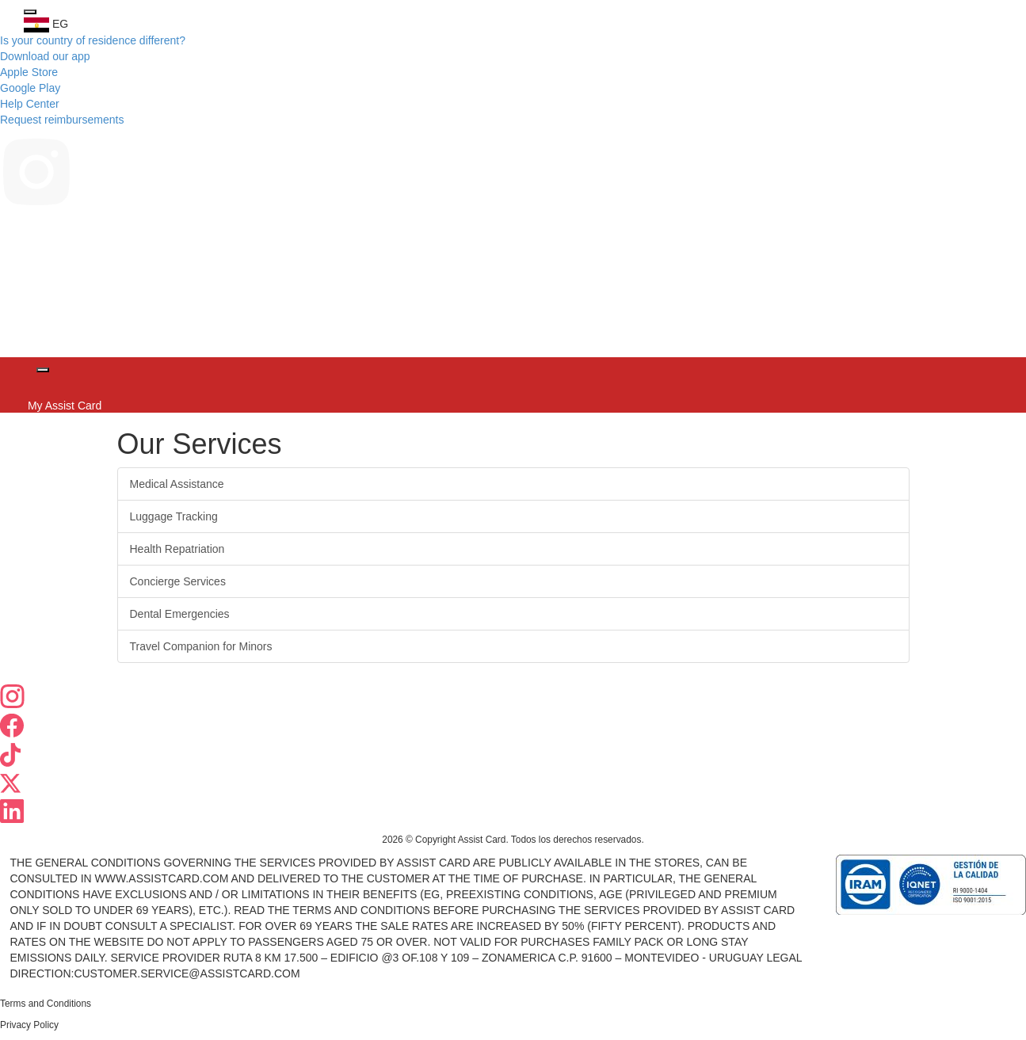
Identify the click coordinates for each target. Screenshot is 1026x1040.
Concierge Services (178, 581)
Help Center (29, 103)
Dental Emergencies (180, 614)
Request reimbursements (62, 119)
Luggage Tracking (174, 516)
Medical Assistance (177, 484)
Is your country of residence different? (92, 40)
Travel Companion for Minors (201, 646)
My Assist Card (63, 405)
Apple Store (29, 72)
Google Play (30, 88)
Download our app (45, 56)
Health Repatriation (177, 549)
